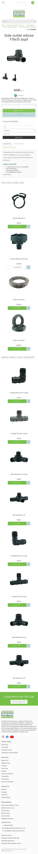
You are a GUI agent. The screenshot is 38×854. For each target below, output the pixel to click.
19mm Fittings (30, 25)
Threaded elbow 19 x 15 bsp (19, 556)
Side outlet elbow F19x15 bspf (27, 27)
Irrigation (4, 771)
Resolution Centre (6, 750)
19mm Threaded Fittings (10, 27)
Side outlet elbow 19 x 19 (19, 637)
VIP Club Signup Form (19, 701)
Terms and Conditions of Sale (10, 805)
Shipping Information (7, 818)
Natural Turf (4, 760)
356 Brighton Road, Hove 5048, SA (12, 831)
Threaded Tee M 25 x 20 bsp (19, 433)
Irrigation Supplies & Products (15, 25)
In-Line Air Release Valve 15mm (19, 259)
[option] (19, 56)
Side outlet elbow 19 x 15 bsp (19, 474)
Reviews (9, 147)
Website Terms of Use (7, 808)
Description (7, 144)
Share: (31, 29)
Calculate (19, 137)
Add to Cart (19, 110)
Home (3, 25)
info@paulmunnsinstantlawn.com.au (13, 828)
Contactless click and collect (9, 752)
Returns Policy (5, 813)
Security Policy (5, 816)
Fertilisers (4, 765)
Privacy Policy (5, 810)
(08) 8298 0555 (7, 825)
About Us (4, 789)
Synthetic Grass (5, 763)
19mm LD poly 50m (19, 340)
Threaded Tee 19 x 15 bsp (19, 596)
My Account (22, 2)
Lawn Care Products (7, 773)
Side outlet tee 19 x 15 (19, 515)
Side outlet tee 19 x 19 (19, 678)
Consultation (5, 776)
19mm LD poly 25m (19, 299)
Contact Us (4, 795)
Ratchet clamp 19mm (19, 218)
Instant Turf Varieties (7, 781)
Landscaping (5, 779)
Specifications (19, 144)
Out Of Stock (17, 267)
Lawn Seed (4, 768)
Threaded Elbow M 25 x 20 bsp (19, 393)
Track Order (4, 747)
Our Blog (4, 792)
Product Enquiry (5, 797)
